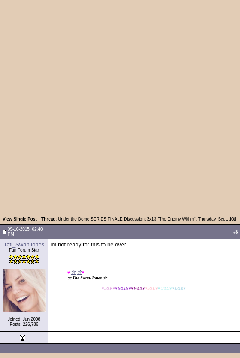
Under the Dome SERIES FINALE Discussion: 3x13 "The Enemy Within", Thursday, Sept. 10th (147, 219)
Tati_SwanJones (24, 244)
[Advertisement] (103, 109)
